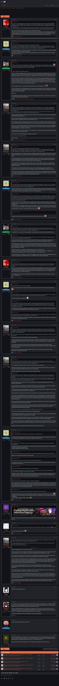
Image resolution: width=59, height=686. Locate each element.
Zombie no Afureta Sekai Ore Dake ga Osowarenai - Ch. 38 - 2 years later (18, 665)
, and (24, 98)
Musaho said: (14, 525)
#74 (55, 523)
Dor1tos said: (14, 43)
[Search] (4, 5)
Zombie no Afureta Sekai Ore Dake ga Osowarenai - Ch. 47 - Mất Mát (18, 654)
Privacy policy (28, 681)
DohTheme (47, 684)
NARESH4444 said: (15, 211)
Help (33, 681)
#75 (55, 537)
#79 (55, 635)
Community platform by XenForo (48, 683)
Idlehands (6, 530)
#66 (55, 180)
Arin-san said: (14, 182)
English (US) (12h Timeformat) (6, 681)
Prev (2, 16)
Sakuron (6, 593)
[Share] (54, 19)
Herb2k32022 (53, 659)
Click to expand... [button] (34, 515)
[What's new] (56, 5)
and (19, 139)
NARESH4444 (6, 110)
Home (37, 681)
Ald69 (55, 662)
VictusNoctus (6, 608)
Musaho (6, 511)
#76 (55, 587)
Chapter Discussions (16, 655)
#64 (55, 103)
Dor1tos (6, 26)
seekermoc (54, 666)
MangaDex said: (15, 506)
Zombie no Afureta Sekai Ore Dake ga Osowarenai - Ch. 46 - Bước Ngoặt (18, 658)
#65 (55, 144)
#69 (55, 281)
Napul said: (14, 21)
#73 (55, 504)
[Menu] (1, 2)
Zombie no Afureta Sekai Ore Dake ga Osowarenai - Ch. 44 (15, 661)
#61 (55, 19)
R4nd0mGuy (6, 641)
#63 (55, 60)
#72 (55, 429)
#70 (55, 325)
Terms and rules (22, 681)
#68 (55, 259)
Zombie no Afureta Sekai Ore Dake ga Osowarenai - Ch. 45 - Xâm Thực (18, 668)
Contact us (16, 681)
